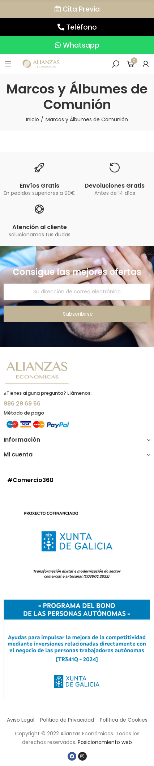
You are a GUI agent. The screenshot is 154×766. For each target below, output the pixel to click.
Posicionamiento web (105, 742)
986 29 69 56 (22, 403)
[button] (77, 9)
